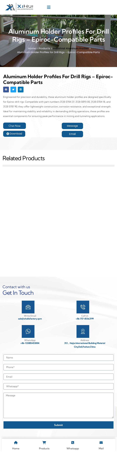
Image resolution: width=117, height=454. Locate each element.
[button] (6, 89)
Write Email (30, 315)
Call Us (84, 315)
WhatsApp (30, 340)
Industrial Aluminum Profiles (71, 48)
